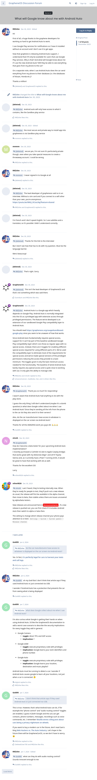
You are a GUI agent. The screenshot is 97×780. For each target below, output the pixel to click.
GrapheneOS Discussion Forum (25, 3)
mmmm (19, 175)
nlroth (18, 488)
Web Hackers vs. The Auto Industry (32, 730)
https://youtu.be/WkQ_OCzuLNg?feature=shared (33, 202)
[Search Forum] (70, 3)
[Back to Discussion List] (3, 3)
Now (78, 80)
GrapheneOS (21, 391)
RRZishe (19, 109)
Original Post (81, 38)
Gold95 (19, 580)
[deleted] (19, 151)
